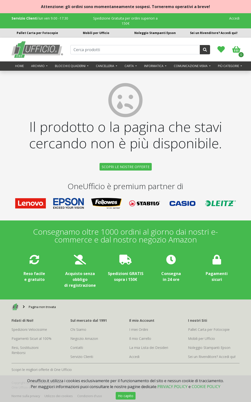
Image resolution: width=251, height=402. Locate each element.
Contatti (76, 347)
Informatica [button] (154, 66)
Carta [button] (130, 66)
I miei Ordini (138, 329)
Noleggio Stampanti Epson (155, 33)
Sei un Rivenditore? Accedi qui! (214, 33)
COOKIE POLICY (206, 386)
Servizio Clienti (81, 356)
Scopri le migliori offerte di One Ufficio (42, 369)
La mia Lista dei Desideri (148, 347)
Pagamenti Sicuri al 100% (31, 338)
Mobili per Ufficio (96, 33)
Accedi (234, 18)
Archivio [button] (38, 66)
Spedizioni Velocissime (29, 329)
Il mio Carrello (140, 338)
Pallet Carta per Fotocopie (37, 33)
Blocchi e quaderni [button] (70, 66)
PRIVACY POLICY (172, 386)
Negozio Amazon (84, 338)
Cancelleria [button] (105, 66)
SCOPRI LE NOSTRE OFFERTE (126, 166)
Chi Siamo (78, 329)
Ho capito (125, 395)
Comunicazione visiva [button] (191, 66)
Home (19, 66)
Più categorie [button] (229, 66)
